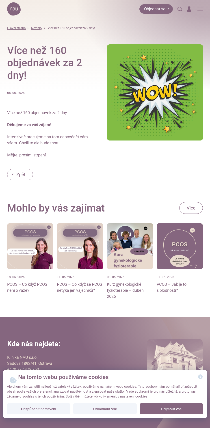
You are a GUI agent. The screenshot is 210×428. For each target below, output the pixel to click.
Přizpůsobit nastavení (38, 409)
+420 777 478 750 (23, 369)
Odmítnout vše (105, 409)
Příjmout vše (171, 409)
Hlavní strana (16, 28)
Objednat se (154, 8)
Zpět (21, 174)
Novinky (36, 28)
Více (191, 208)
